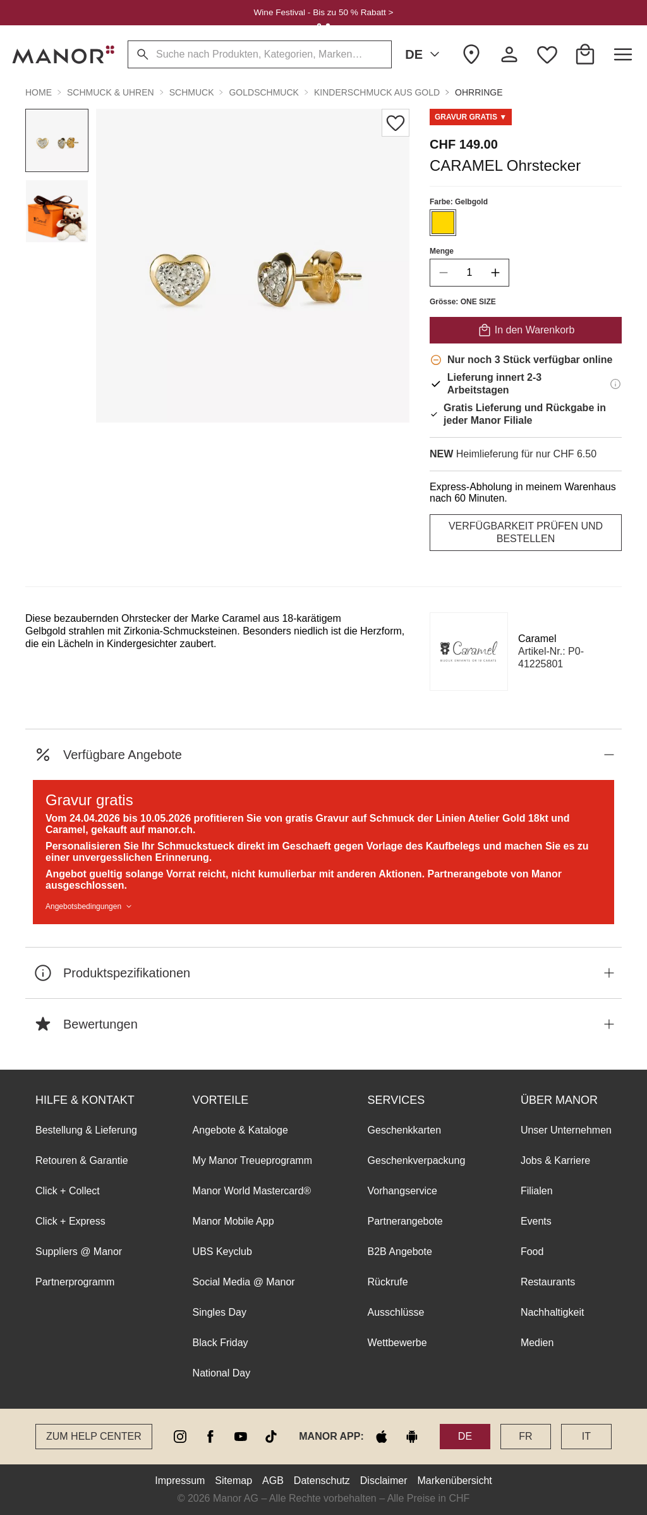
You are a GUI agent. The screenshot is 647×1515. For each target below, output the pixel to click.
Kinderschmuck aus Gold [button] (377, 92)
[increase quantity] (495, 272)
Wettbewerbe (397, 1342)
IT (586, 1436)
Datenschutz (322, 1480)
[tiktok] (271, 1436)
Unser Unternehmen (566, 1130)
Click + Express (70, 1221)
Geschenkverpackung (417, 1160)
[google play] (412, 1436)
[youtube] (240, 1436)
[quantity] (469, 272)
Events (536, 1221)
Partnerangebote (405, 1221)
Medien (537, 1342)
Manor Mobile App (233, 1221)
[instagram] (180, 1436)
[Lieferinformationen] (615, 384)
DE (424, 54)
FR (525, 1436)
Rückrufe (388, 1282)
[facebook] (210, 1436)
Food (532, 1251)
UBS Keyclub (222, 1251)
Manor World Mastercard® (252, 1190)
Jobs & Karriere (555, 1160)
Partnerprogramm (74, 1282)
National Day (222, 1373)
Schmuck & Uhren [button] (110, 92)
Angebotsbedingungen (89, 906)
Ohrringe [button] (478, 92)
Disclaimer (384, 1480)
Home (38, 92)
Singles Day (219, 1312)
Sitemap (233, 1480)
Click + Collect (67, 1190)
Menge (442, 251)
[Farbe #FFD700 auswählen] (443, 222)
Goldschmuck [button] (263, 92)
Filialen (537, 1190)
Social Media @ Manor (244, 1282)
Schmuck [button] (191, 92)
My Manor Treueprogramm (252, 1160)
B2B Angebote (400, 1251)
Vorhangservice (402, 1190)
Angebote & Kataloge (240, 1130)
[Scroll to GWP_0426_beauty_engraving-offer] (471, 117)
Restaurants (548, 1282)
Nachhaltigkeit (552, 1312)
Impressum (180, 1480)
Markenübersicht (454, 1480)
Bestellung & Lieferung (86, 1130)
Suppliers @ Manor (78, 1251)
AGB (273, 1480)
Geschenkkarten (405, 1130)
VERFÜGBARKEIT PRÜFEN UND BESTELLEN (526, 532)
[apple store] (381, 1436)
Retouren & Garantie (81, 1160)
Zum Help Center (94, 1436)
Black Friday (220, 1342)
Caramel (537, 638)
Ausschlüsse (396, 1312)
